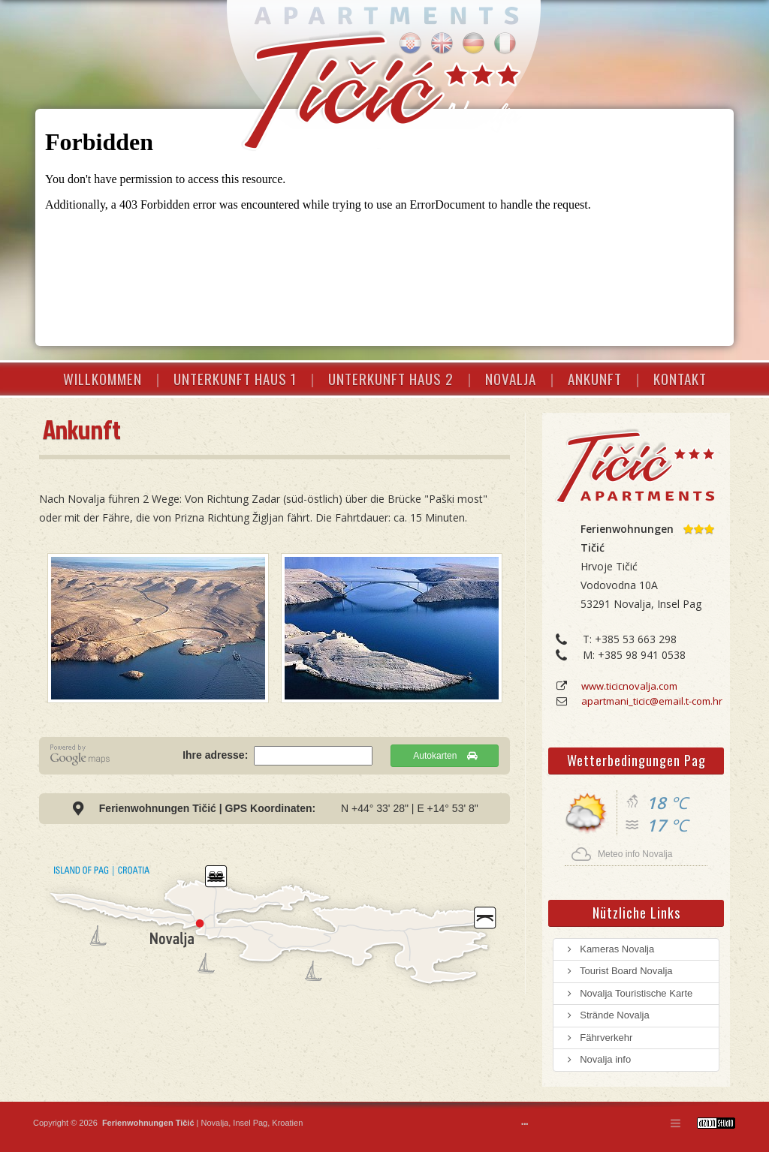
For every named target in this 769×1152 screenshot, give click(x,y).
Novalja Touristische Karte (628, 993)
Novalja (213, 1122)
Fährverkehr (598, 1037)
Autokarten (444, 755)
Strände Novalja (607, 1015)
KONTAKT (680, 378)
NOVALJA (510, 378)
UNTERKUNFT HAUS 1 (235, 378)
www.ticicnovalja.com (629, 686)
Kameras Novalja (609, 949)
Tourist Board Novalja (619, 970)
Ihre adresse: (216, 755)
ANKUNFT (595, 378)
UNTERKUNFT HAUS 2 (391, 378)
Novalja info (598, 1059)
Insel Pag (250, 1122)
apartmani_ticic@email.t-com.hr (651, 701)
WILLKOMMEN (102, 378)
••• (524, 1124)
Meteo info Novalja (635, 854)
